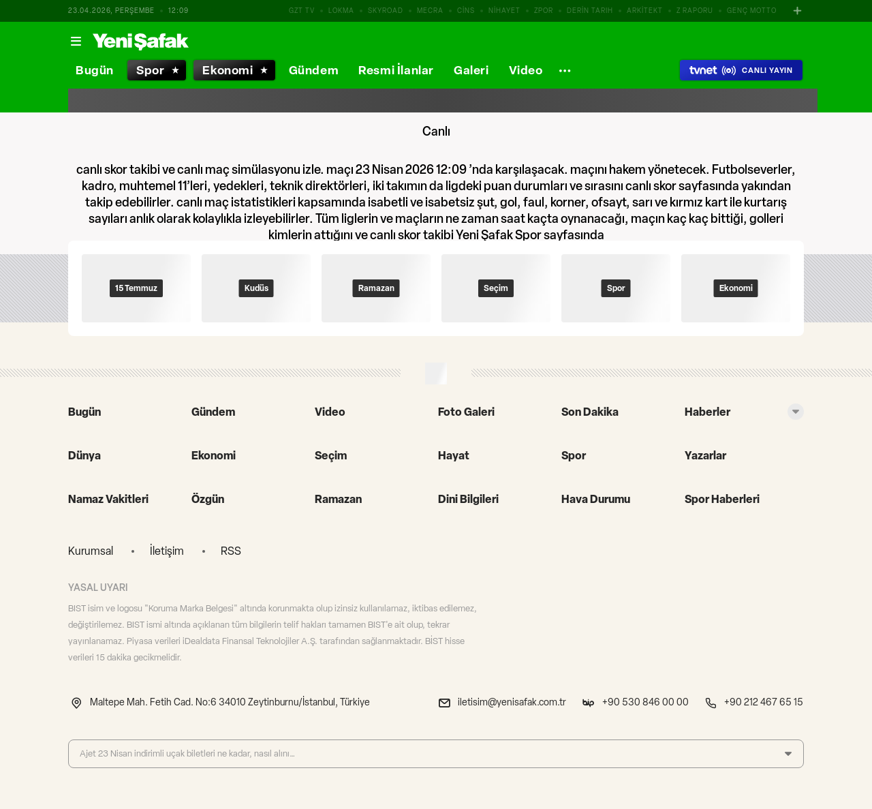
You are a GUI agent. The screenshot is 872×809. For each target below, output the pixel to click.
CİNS (466, 10)
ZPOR (543, 10)
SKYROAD (385, 10)
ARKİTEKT (645, 10)
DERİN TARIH (590, 10)
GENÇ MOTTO (752, 10)
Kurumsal (90, 551)
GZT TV (302, 10)
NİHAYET (504, 10)
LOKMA (341, 10)
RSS (231, 551)
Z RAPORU (694, 10)
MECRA (430, 10)
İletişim (167, 551)
